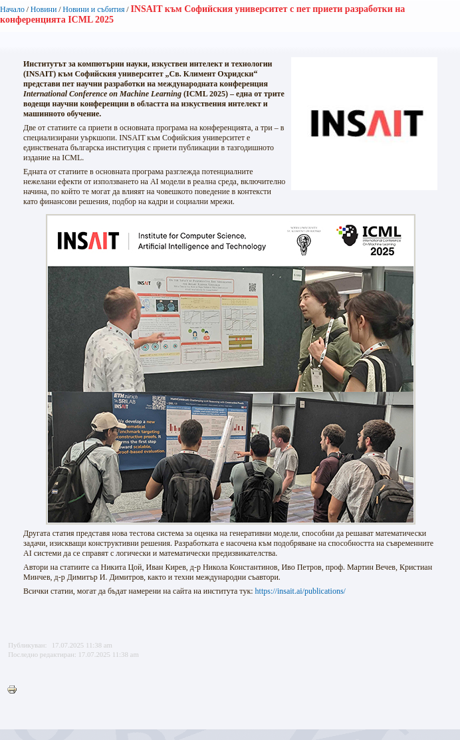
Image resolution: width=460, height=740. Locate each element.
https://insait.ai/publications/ (300, 591)
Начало (12, 9)
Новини (44, 9)
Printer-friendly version (15, 690)
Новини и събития (93, 9)
